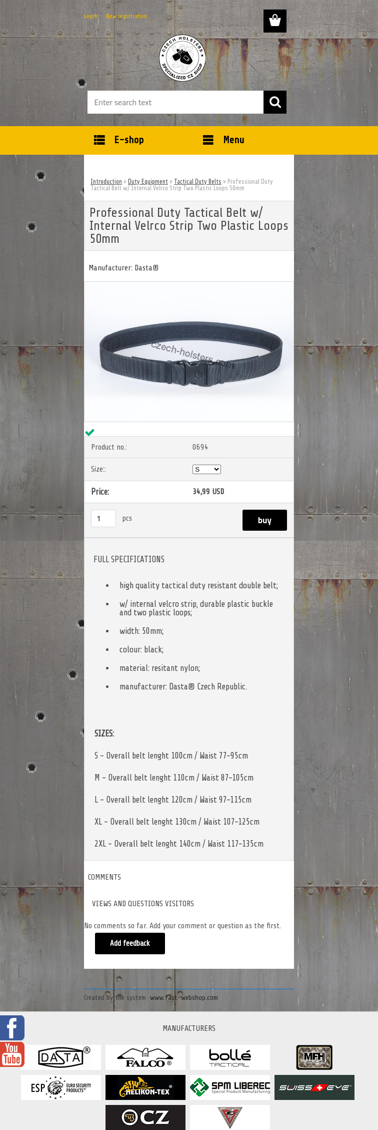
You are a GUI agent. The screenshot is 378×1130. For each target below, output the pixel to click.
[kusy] (103, 518)
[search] (275, 102)
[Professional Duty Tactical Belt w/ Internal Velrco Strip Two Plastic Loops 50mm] (189, 285)
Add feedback (130, 943)
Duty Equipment (148, 181)
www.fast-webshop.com (184, 997)
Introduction (106, 181)
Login (91, 16)
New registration (126, 16)
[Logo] (183, 58)
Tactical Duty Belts (198, 181)
